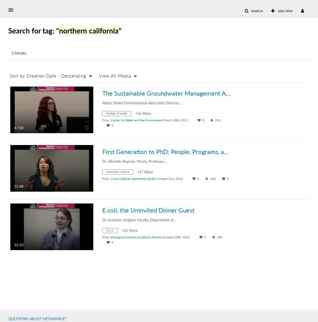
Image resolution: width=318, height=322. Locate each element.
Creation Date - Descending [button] (48, 76)
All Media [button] (115, 76)
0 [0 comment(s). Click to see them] (113, 125)
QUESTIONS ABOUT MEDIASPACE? (37, 319)
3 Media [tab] (18, 52)
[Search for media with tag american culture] (119, 173)
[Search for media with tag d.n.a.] (112, 231)
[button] (12, 10)
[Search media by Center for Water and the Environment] (137, 120)
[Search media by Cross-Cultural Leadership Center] (133, 179)
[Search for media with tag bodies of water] (118, 114)
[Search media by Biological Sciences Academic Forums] (136, 237)
